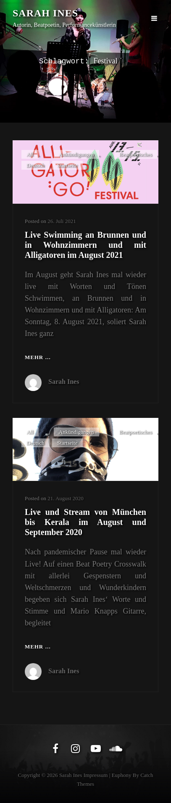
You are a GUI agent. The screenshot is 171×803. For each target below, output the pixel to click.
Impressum (96, 775)
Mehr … (38, 357)
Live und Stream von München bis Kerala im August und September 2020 (85, 522)
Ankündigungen (76, 154)
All (30, 154)
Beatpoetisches (135, 154)
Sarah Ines (45, 13)
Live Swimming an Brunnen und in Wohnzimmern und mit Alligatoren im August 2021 (85, 245)
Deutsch (35, 165)
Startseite (67, 165)
